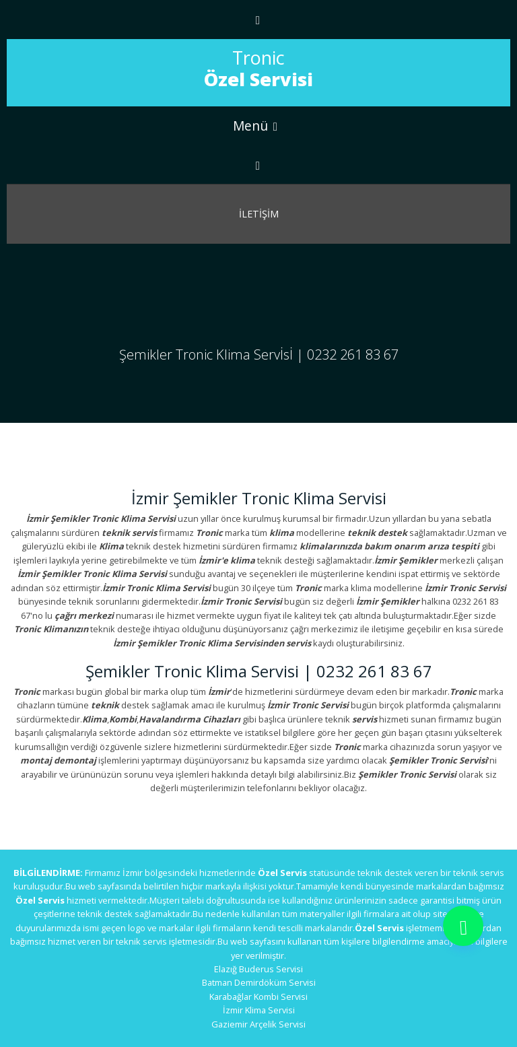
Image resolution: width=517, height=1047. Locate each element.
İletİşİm (259, 213)
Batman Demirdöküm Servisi (259, 982)
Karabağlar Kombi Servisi (258, 996)
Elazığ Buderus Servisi (258, 969)
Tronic (258, 68)
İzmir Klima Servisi (259, 1010)
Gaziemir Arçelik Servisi (258, 1024)
